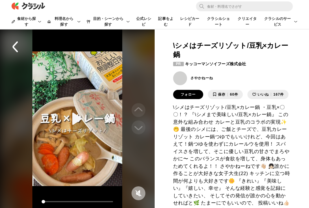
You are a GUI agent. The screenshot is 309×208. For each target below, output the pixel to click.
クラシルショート (218, 21)
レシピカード (189, 21)
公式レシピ (143, 21)
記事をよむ (165, 21)
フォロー (188, 94)
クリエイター (247, 21)
